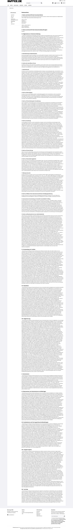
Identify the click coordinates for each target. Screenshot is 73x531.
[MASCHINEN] (16, 5)
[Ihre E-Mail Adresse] (57, 516)
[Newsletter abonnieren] (64, 516)
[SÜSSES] (26, 5)
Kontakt (12, 17)
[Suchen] (41, 3)
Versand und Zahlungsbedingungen (14, 19)
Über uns (12, 16)
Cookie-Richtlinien (39, 515)
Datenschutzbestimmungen (60, 518)
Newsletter (38, 511)
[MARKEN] (30, 5)
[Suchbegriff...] (34, 3)
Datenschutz (13, 21)
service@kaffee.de (11, 514)
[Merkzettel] (53, 3)
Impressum (12, 23)
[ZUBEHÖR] (21, 5)
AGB (11, 22)
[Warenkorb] (63, 3)
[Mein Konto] (57, 3)
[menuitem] (34, 3)
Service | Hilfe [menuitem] (62, 0)
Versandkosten (41, 527)
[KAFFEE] (11, 5)
